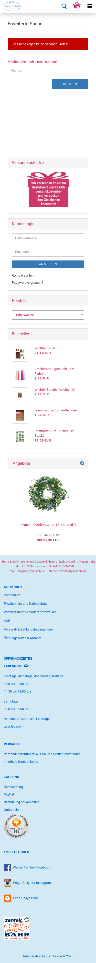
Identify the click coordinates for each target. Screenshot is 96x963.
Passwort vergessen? (27, 282)
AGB (7, 621)
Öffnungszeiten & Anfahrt (22, 638)
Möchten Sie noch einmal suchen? (32, 62)
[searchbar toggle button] (64, 6)
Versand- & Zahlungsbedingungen (28, 629)
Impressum (12, 595)
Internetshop (32, 956)
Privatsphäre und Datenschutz (25, 603)
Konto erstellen (23, 275)
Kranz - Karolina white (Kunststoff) (48, 525)
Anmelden (48, 264)
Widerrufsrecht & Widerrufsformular (30, 612)
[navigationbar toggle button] (89, 6)
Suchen (70, 84)
